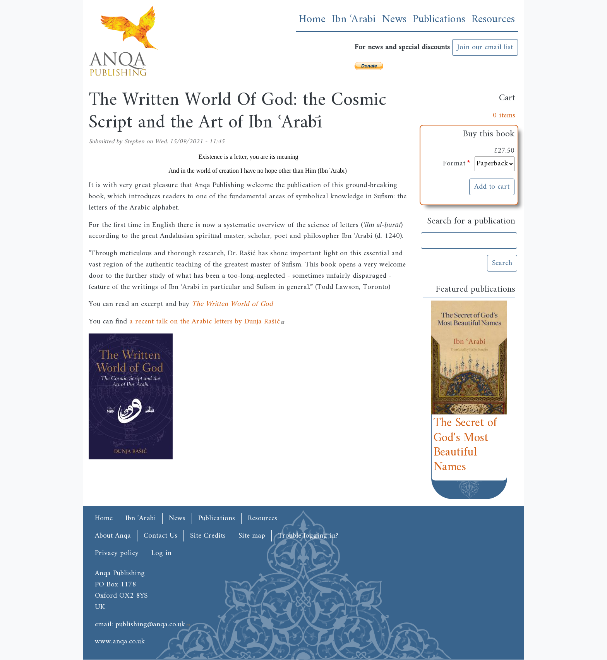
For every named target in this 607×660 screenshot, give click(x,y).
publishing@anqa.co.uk (152, 624)
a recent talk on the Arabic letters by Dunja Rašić (207, 321)
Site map (251, 535)
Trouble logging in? (308, 535)
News (394, 19)
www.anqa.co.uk (120, 641)
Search (502, 263)
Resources (493, 19)
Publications (439, 19)
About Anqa (113, 535)
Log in (161, 553)
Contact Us (160, 535)
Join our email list (485, 47)
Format (454, 163)
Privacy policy (117, 553)
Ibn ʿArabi (354, 19)
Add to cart (491, 186)
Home (312, 19)
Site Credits (208, 535)
